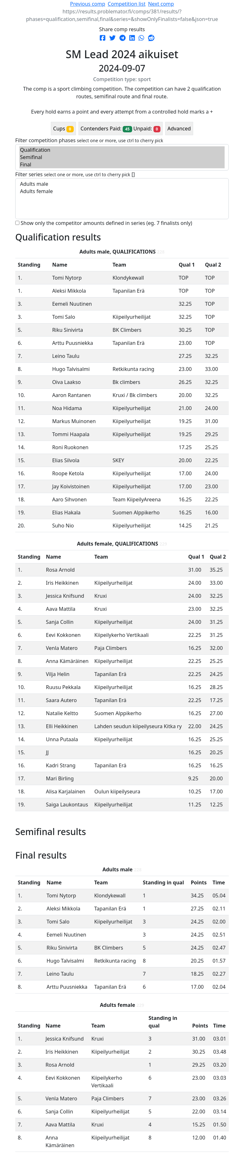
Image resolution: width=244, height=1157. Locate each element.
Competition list (127, 3)
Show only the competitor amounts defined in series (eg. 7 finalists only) (106, 223)
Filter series (72, 174)
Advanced (179, 128)
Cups (63, 128)
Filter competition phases (89, 140)
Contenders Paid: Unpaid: (121, 128)
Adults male (122, 184)
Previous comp (87, 3)
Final (122, 164)
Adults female (122, 191)
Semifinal (122, 157)
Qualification (122, 150)
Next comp (161, 3)
